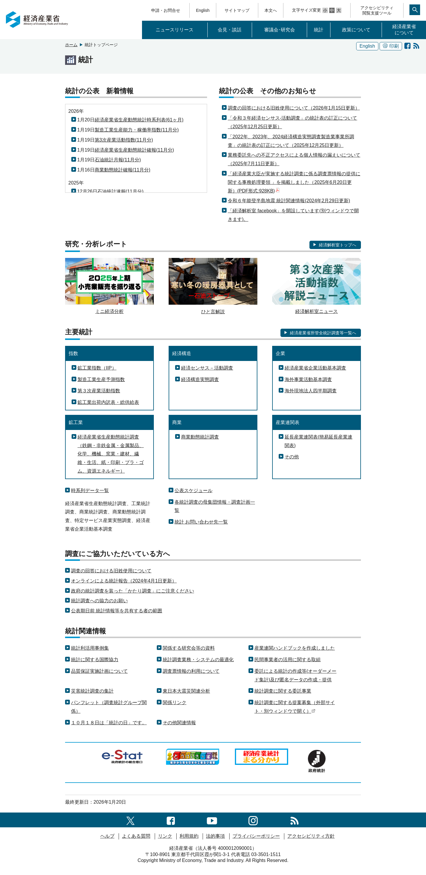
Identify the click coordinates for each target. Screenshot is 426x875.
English (202, 10)
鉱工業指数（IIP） (97, 367)
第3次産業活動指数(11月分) (124, 139)
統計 (318, 29)
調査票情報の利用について (191, 671)
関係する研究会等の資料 (189, 648)
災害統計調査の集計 (92, 690)
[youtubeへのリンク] (212, 820)
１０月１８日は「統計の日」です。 (109, 722)
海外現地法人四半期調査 (311, 390)
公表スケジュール (193, 490)
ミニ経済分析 (109, 311)
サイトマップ (237, 10)
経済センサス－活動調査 (207, 367)
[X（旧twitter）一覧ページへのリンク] (130, 820)
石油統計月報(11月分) (118, 159)
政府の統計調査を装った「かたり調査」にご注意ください (132, 590)
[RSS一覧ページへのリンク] (294, 820)
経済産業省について (404, 29)
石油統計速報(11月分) (120, 191)
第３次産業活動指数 (99, 390)
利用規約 (189, 836)
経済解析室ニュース (316, 311)
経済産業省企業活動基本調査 (315, 367)
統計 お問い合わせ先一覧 (201, 521)
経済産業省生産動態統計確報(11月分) (134, 149)
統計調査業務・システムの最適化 (198, 659)
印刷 (391, 46)
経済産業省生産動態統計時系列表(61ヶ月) (139, 119)
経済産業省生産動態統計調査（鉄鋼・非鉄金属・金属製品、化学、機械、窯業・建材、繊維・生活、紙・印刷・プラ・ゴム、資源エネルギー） (111, 453)
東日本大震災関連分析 (186, 690)
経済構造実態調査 (200, 379)
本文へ (270, 10)
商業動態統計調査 (200, 436)
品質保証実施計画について (99, 671)
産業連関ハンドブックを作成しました (294, 648)
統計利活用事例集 (90, 648)
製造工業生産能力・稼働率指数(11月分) (137, 129)
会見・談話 (229, 29)
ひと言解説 (213, 311)
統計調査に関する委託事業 (282, 690)
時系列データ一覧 (90, 490)
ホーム (71, 44)
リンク (165, 836)
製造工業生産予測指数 (101, 379)
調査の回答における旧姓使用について (111, 570)
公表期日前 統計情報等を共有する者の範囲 (116, 610)
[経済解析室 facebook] (407, 46)
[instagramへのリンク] (253, 820)
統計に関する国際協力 (94, 659)
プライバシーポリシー (256, 836)
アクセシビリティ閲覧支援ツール (376, 10)
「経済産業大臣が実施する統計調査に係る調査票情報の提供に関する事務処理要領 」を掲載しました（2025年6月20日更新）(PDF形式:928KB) (294, 182)
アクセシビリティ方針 (311, 836)
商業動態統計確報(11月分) (122, 169)
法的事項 (215, 836)
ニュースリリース (174, 29)
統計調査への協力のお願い (99, 600)
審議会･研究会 (279, 29)
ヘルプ (107, 836)
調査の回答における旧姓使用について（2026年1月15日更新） (294, 107)
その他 (292, 456)
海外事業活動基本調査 (308, 379)
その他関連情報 (179, 722)
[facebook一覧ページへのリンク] (171, 820)
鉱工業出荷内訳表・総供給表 (108, 402)
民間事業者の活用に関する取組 (287, 659)
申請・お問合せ (165, 10)
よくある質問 (136, 836)
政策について (356, 29)
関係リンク (174, 702)
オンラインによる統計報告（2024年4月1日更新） (124, 580)
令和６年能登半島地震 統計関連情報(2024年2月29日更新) (289, 200)
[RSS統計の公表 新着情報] (416, 46)
